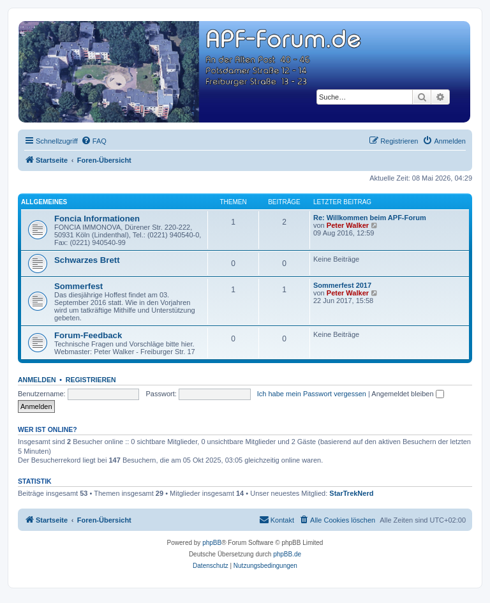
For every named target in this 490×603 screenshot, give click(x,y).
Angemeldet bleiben (407, 394)
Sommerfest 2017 (342, 285)
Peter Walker (348, 225)
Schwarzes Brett (87, 260)
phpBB (211, 542)
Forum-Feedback (88, 335)
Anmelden (37, 379)
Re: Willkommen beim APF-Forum (369, 217)
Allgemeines (44, 201)
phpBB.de (287, 554)
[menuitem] (94, 141)
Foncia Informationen (97, 218)
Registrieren (91, 379)
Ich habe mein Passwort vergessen (311, 394)
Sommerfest (78, 286)
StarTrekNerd (351, 493)
